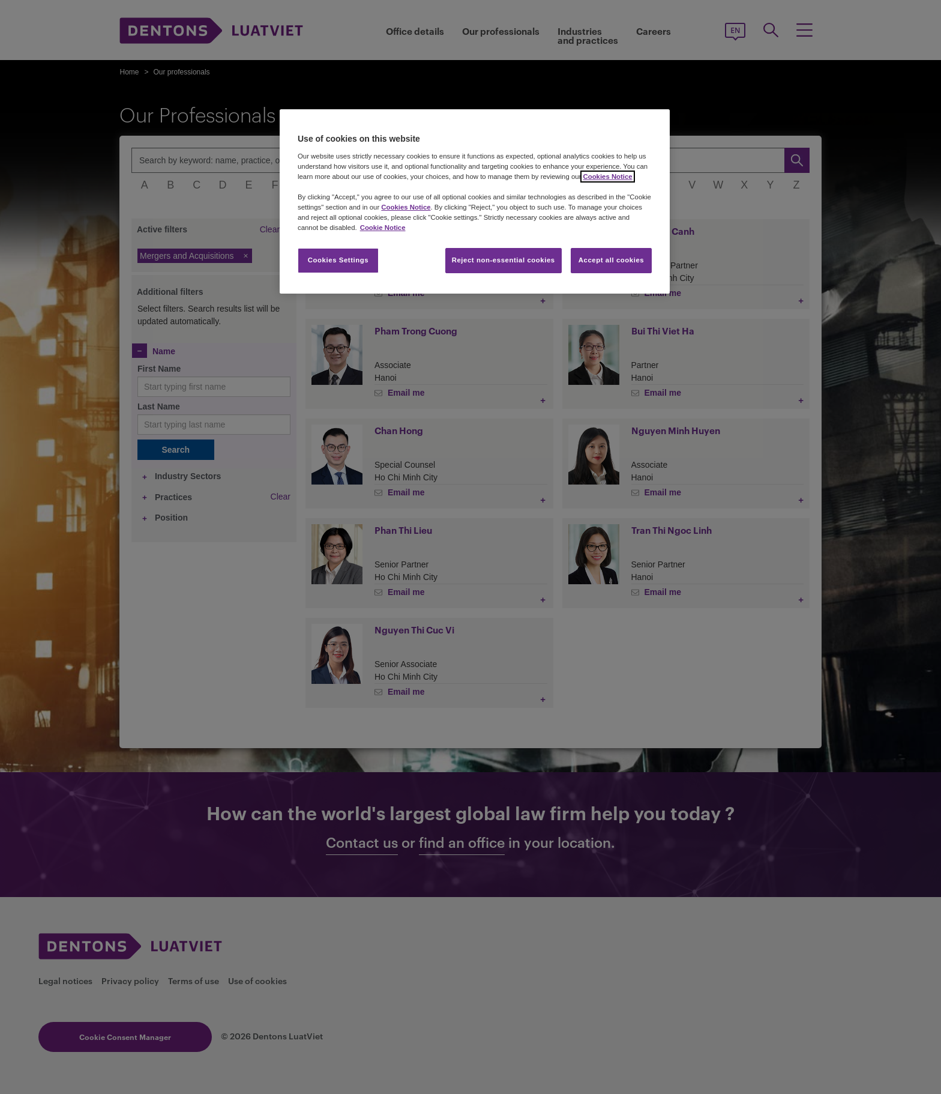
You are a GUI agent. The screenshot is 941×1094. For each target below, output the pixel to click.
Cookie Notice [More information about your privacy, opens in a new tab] (383, 227)
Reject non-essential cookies (503, 260)
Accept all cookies (612, 260)
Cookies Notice (607, 176)
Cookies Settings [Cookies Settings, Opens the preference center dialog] (338, 260)
